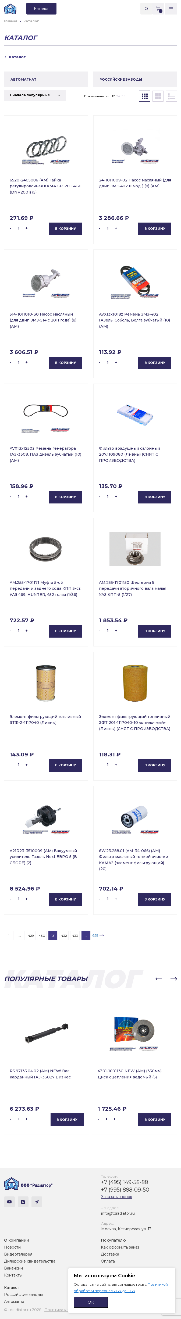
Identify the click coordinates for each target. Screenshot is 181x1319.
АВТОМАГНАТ (23, 79)
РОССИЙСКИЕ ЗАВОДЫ (121, 79)
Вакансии (13, 1268)
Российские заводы (23, 1294)
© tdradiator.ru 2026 (22, 1309)
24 (118, 96)
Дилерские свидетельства (29, 1261)
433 (75, 936)
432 (64, 936)
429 (31, 936)
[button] (158, 979)
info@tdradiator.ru (118, 1213)
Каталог (11, 1287)
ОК (91, 1302)
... (20, 936)
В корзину (65, 229)
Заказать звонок (116, 1196)
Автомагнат (15, 1301)
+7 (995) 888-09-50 (125, 1189)
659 (95, 935)
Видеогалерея (18, 1254)
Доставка (110, 1254)
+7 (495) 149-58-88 (124, 1182)
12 (113, 96)
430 (42, 936)
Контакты (13, 1275)
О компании (16, 1240)
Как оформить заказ (120, 1247)
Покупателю (113, 1240)
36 (123, 96)
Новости (12, 1247)
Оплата (108, 1261)
